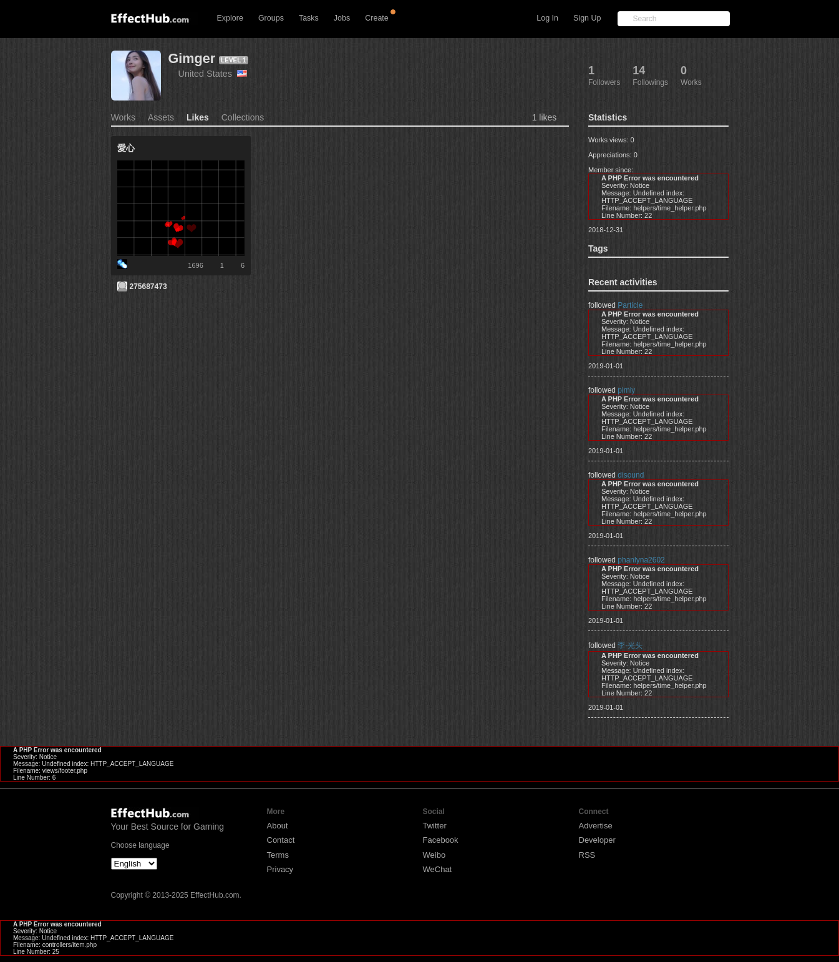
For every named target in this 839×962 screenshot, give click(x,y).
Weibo (434, 855)
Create (377, 18)
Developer (597, 840)
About (277, 825)
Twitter (435, 825)
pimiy (626, 390)
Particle (630, 305)
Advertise (596, 825)
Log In (547, 18)
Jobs (342, 18)
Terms (278, 855)
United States (212, 74)
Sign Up (587, 18)
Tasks (309, 18)
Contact (281, 840)
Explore (230, 18)
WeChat (437, 869)
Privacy (280, 869)
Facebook (440, 840)
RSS (587, 855)
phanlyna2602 (641, 560)
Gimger (192, 58)
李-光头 (630, 645)
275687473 (148, 286)
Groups (271, 18)
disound (631, 475)
